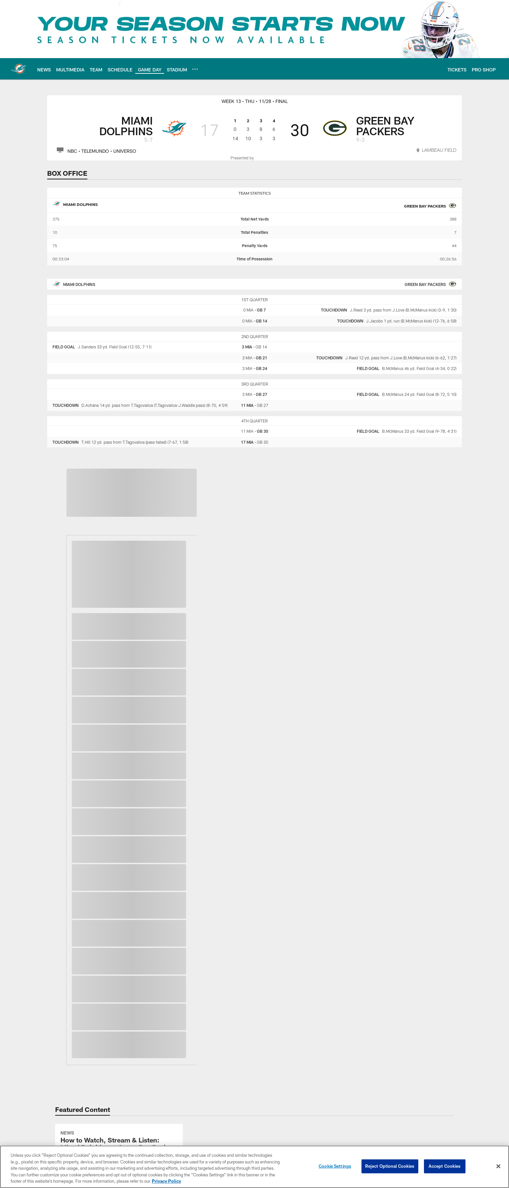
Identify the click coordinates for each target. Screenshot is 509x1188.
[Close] (498, 1166)
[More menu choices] (195, 69)
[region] (254, 1166)
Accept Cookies (445, 1166)
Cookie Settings (335, 1166)
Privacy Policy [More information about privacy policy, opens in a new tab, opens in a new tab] (166, 1181)
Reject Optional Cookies (390, 1166)
